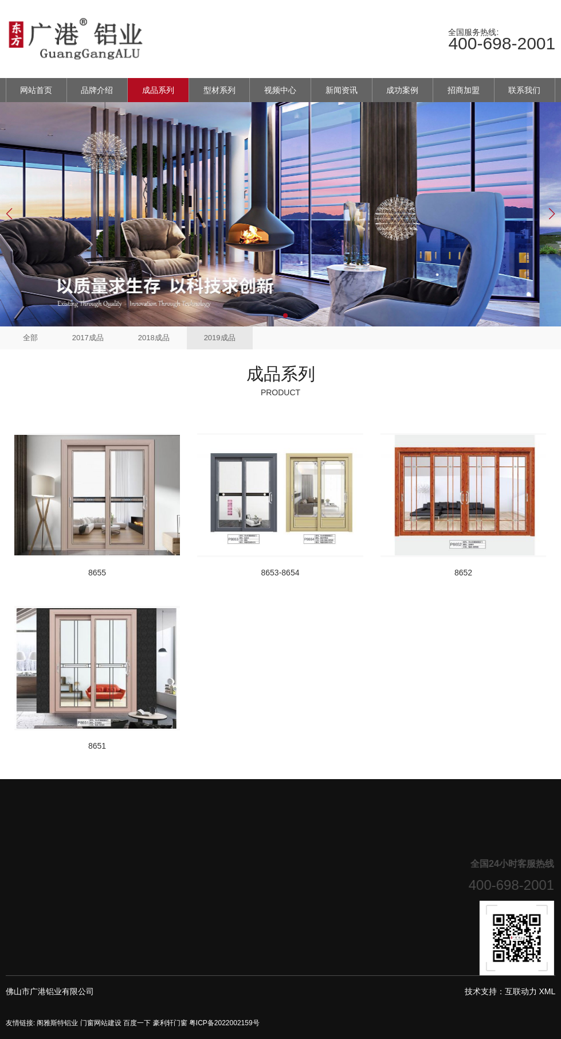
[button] (276, 315)
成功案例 (402, 90)
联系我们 (524, 90)
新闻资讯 (341, 90)
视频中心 (280, 90)
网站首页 (36, 90)
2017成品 (88, 337)
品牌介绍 (97, 90)
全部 (30, 337)
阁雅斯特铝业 (57, 1023)
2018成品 (154, 337)
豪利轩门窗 (170, 1023)
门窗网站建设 (100, 1023)
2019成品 (220, 337)
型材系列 (219, 90)
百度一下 (137, 1023)
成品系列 (158, 90)
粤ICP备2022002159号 (224, 1023)
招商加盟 (464, 90)
